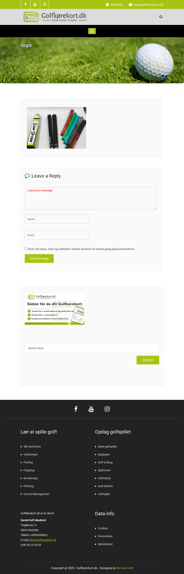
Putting (28, 462)
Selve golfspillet (107, 446)
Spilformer (104, 470)
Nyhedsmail (105, 544)
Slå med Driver (32, 446)
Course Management (36, 494)
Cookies (103, 528)
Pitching (29, 486)
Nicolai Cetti (124, 568)
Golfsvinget (31, 454)
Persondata (105, 536)
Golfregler (104, 494)
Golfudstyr (104, 478)
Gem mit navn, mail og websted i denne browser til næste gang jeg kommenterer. (81, 249)
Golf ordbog (105, 462)
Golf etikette (105, 486)
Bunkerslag (30, 478)
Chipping (29, 470)
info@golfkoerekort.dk (42, 540)
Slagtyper (104, 454)
